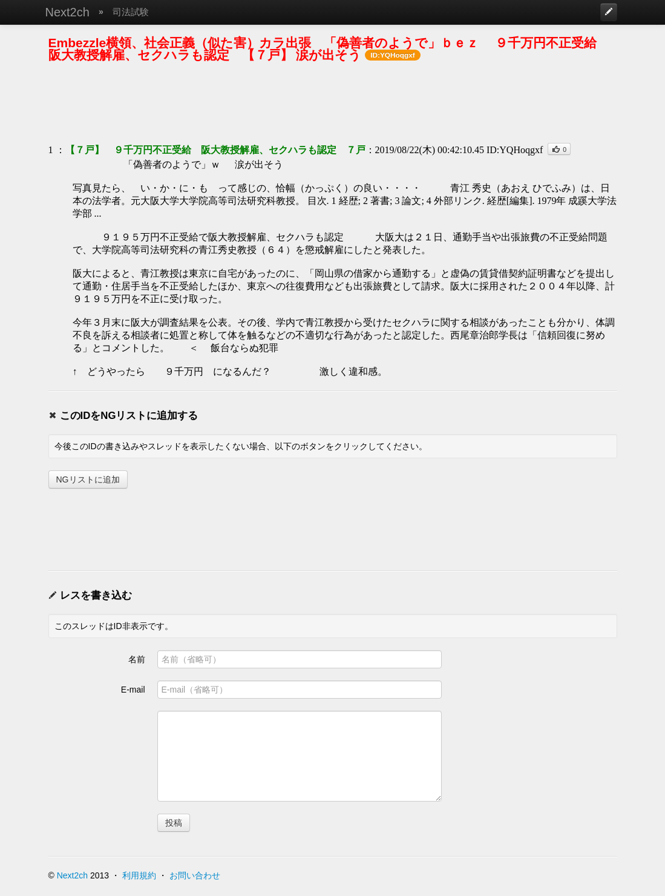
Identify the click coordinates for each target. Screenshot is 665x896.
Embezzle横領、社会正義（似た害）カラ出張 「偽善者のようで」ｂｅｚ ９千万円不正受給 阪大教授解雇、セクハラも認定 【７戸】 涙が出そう (329, 49)
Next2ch (67, 12)
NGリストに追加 (88, 479)
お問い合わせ (194, 875)
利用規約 (139, 875)
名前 (136, 659)
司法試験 (131, 12)
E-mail (133, 689)
